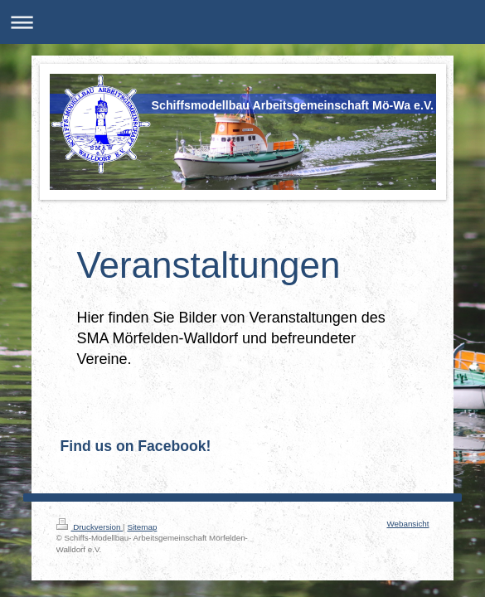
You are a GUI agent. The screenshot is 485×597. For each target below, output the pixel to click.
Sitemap (142, 526)
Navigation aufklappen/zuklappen (242, 22)
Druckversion (90, 526)
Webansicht (407, 523)
